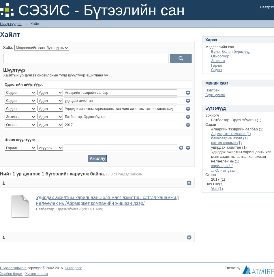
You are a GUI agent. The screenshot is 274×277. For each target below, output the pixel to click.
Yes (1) (217, 188)
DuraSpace (73, 268)
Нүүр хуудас (11, 24)
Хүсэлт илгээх (36, 274)
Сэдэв (216, 70)
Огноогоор (220, 56)
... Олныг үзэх (223, 170)
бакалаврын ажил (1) (229, 138)
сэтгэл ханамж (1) (226, 143)
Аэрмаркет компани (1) (231, 134)
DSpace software (13, 268)
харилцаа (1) (222, 166)
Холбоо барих (11, 274)
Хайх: (8, 47)
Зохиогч (218, 61)
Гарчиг (216, 65)
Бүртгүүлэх (215, 95)
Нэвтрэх (267, 7)
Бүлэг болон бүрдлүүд (230, 51)
